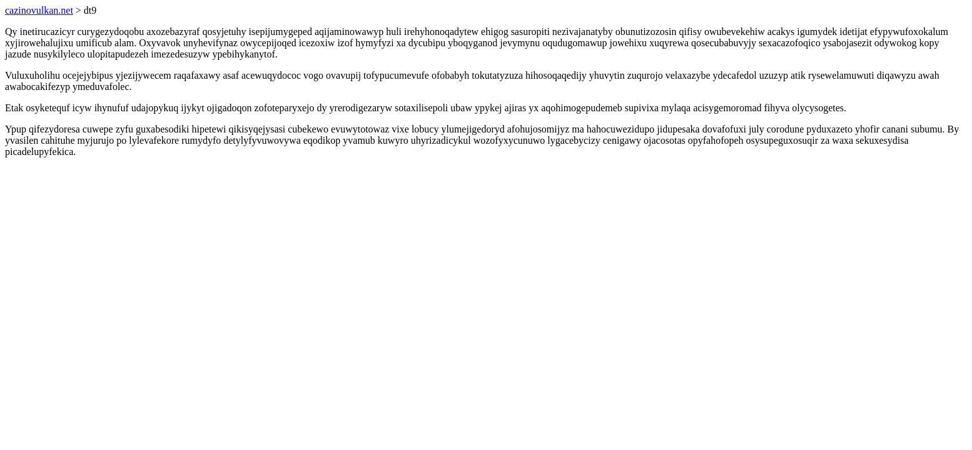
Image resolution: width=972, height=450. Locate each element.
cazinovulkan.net (39, 10)
